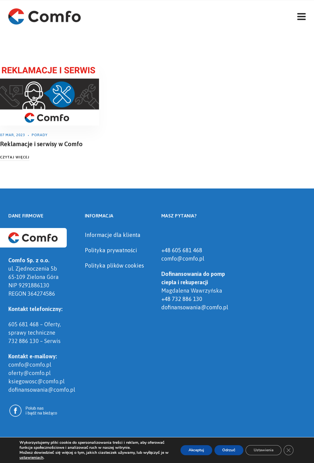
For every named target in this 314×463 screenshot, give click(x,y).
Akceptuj (194, 450)
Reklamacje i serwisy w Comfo (41, 144)
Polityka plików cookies (114, 265)
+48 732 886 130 (181, 299)
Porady (40, 135)
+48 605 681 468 (181, 250)
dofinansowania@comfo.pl (194, 307)
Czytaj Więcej (14, 157)
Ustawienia (263, 450)
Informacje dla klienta (112, 235)
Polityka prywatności (111, 250)
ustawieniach (36, 457)
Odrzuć (227, 450)
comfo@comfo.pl (182, 258)
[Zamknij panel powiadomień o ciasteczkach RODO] (288, 450)
